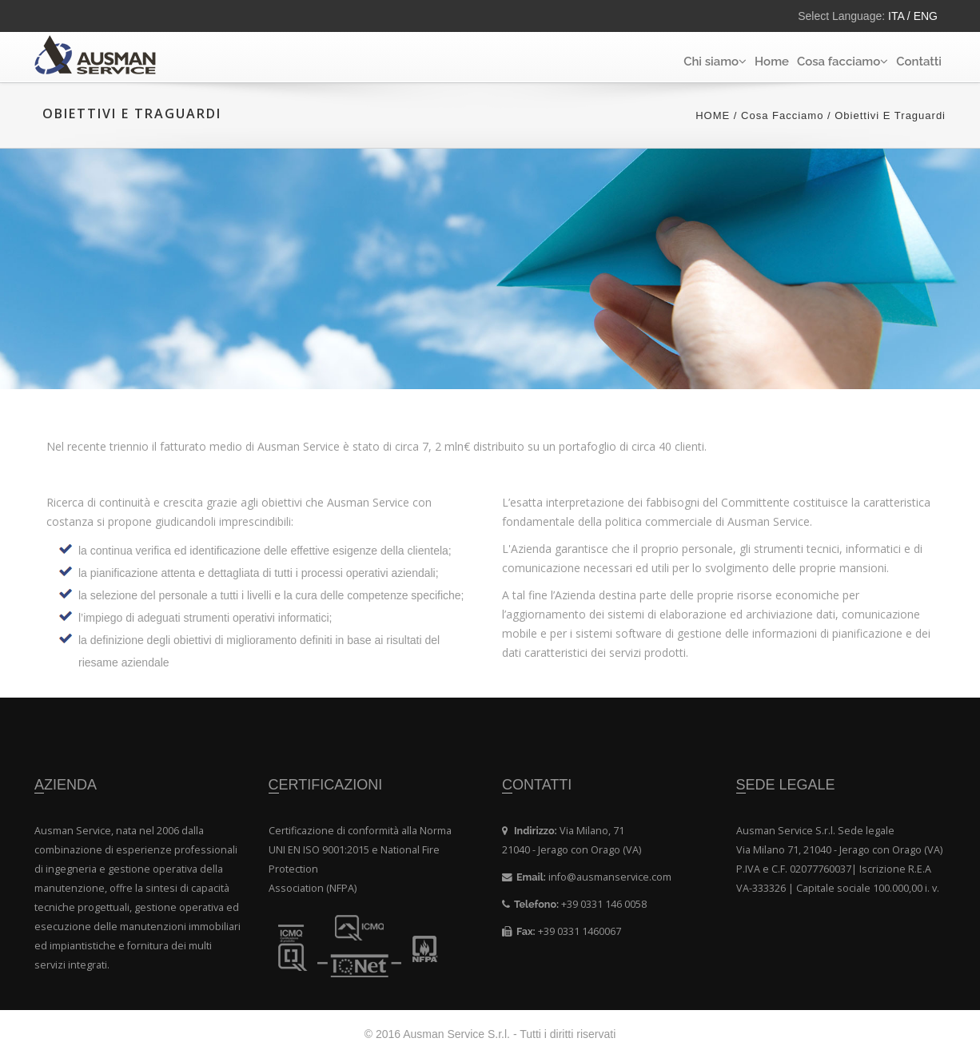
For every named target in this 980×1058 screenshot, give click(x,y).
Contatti (919, 61)
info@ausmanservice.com (609, 877)
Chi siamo (715, 61)
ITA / (899, 16)
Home (772, 61)
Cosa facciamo (842, 61)
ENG (924, 16)
